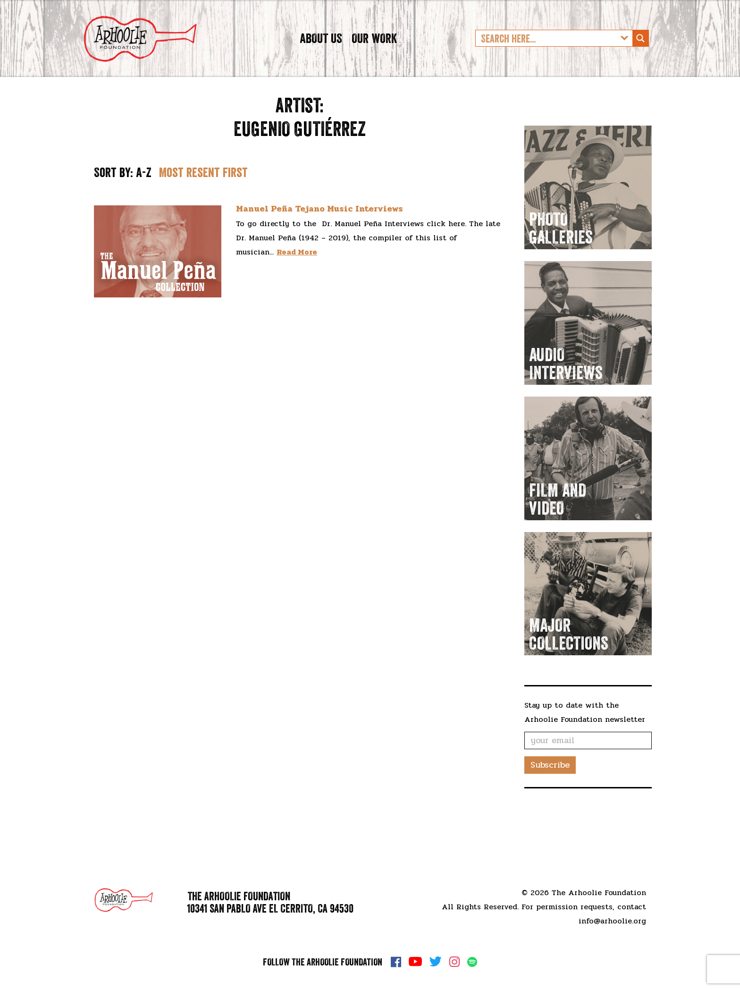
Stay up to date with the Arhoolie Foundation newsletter (584, 744)
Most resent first (203, 204)
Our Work (374, 54)
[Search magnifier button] (640, 54)
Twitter (435, 962)
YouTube (415, 961)
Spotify (472, 962)
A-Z (143, 204)
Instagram (454, 961)
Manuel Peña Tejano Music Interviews (319, 240)
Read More (297, 283)
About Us (321, 54)
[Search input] (546, 54)
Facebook (396, 961)
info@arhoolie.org (612, 921)
